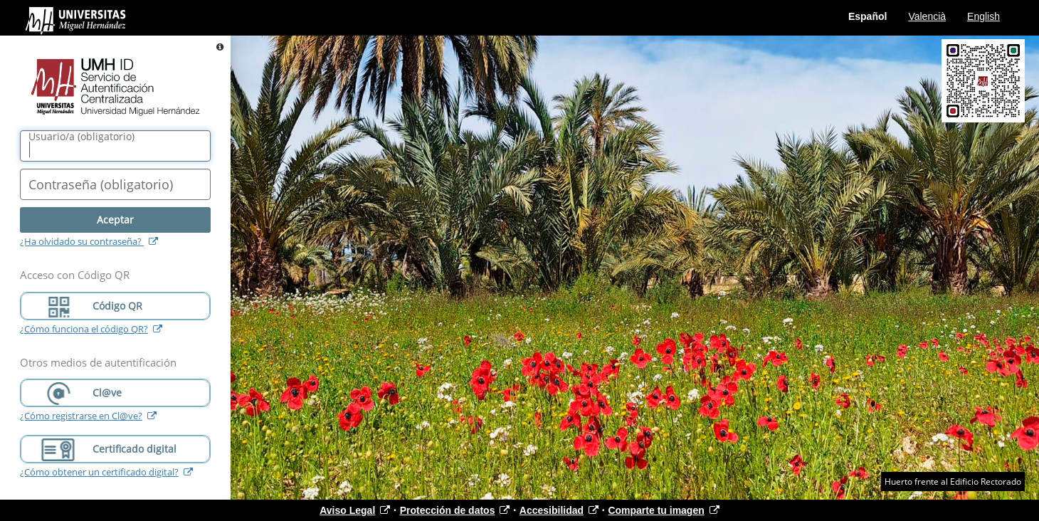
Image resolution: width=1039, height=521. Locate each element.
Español (867, 16)
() (81, 137)
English (983, 16)
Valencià (927, 16)
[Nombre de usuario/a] (115, 146)
